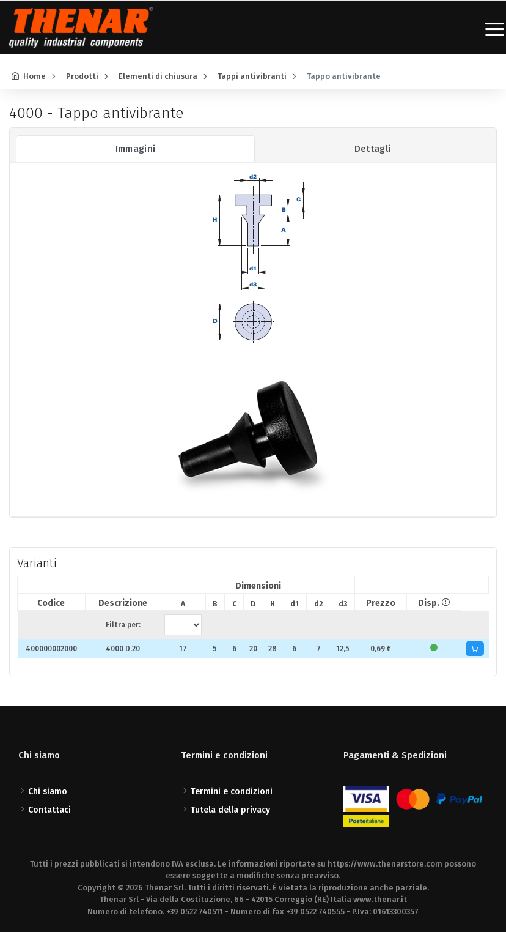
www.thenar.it (380, 899)
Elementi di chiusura (158, 76)
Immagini (136, 148)
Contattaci (49, 810)
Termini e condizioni (232, 791)
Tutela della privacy (230, 810)
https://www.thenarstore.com (385, 863)
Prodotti (82, 76)
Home (34, 76)
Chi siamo (47, 791)
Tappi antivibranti (252, 76)
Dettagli (372, 148)
